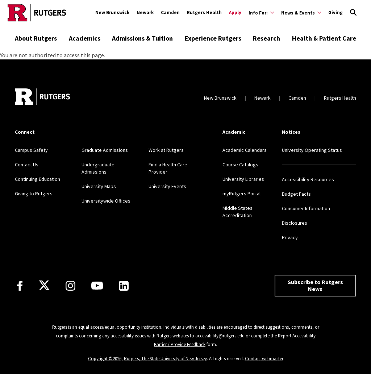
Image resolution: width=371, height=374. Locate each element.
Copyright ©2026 (104, 359)
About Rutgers (36, 38)
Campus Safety (31, 150)
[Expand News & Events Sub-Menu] (301, 12)
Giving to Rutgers (34, 193)
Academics (84, 38)
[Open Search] (353, 13)
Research (266, 38)
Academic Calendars (244, 150)
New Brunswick (112, 12)
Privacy (290, 237)
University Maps (99, 186)
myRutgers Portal (241, 193)
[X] (44, 285)
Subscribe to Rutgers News (315, 285)
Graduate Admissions (105, 150)
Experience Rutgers (213, 38)
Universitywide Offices (106, 201)
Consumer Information (306, 208)
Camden (170, 12)
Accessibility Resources (308, 179)
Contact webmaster (264, 359)
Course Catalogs (240, 164)
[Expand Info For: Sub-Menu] (261, 12)
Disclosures (294, 223)
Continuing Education (37, 179)
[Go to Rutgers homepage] (37, 12)
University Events (167, 186)
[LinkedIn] (124, 286)
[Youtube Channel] (97, 286)
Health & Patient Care (324, 38)
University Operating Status (312, 150)
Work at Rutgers (166, 150)
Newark (145, 12)
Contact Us (26, 164)
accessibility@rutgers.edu (220, 336)
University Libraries (243, 179)
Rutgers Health (204, 12)
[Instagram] (70, 286)
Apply (235, 12)
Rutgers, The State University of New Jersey (165, 359)
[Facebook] (19, 286)
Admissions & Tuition (142, 38)
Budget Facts (296, 194)
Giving (335, 12)
